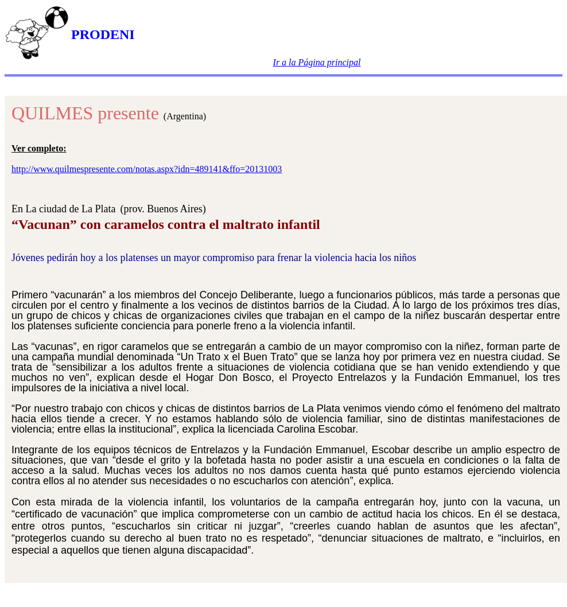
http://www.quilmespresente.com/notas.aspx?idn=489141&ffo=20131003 (146, 169)
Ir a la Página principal (317, 62)
